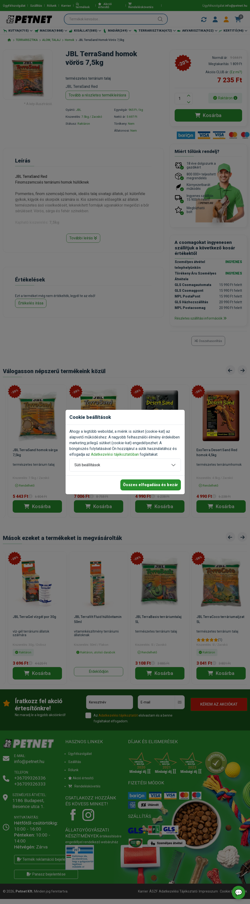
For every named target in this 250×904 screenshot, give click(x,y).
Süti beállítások (87, 465)
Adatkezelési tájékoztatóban (115, 454)
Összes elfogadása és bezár (150, 485)
